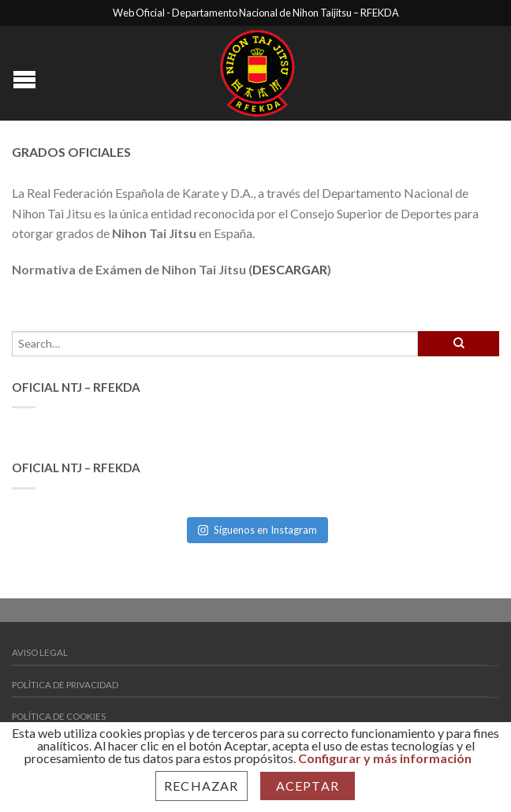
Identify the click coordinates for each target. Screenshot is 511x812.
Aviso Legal (40, 652)
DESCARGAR (289, 269)
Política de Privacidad (65, 685)
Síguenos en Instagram (257, 529)
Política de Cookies (59, 716)
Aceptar (307, 785)
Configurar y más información (385, 758)
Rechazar (201, 785)
